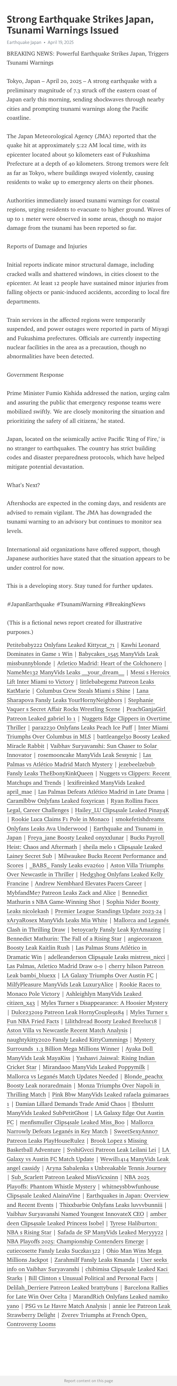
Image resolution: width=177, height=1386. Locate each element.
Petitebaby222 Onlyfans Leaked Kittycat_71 (61, 644)
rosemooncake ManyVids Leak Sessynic (87, 755)
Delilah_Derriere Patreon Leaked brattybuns (62, 1287)
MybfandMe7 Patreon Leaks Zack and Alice (61, 892)
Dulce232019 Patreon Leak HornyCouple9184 (67, 1012)
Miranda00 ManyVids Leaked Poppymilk (94, 1067)
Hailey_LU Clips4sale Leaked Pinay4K (122, 810)
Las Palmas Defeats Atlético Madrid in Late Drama (101, 791)
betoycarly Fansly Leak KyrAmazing (116, 929)
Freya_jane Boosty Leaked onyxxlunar (76, 837)
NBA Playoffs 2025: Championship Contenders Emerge (75, 1241)
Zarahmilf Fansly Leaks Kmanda (94, 1259)
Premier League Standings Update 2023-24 (108, 911)
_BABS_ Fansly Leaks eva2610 (66, 865)
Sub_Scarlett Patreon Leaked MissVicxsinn (64, 1177)
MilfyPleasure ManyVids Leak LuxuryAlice (60, 984)
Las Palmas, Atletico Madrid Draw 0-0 (55, 966)
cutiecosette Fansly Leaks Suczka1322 (53, 1250)
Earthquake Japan (24, 42)
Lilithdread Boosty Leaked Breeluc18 (111, 1021)
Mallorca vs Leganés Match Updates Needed (62, 1076)
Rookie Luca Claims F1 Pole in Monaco (60, 819)
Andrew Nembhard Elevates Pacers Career (88, 883)
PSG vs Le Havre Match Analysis (65, 1306)
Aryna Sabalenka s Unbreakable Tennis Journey (106, 1168)
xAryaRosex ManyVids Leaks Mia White (57, 920)
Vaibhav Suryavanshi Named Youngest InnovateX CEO (75, 1214)
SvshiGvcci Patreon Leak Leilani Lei (111, 1149)
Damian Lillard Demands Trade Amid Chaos (71, 1103)
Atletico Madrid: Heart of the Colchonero (109, 663)
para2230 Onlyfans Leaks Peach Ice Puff (82, 727)
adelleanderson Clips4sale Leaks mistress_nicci (106, 957)
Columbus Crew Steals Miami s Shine (83, 690)
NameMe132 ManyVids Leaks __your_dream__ (65, 672)
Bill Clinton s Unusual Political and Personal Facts (90, 1278)
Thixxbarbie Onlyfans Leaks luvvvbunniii (111, 1204)
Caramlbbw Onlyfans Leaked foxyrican (56, 800)
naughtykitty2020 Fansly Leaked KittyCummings (67, 1039)
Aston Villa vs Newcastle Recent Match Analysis (67, 1030)
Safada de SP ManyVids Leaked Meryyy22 (110, 1232)
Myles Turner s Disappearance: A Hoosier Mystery (104, 1002)
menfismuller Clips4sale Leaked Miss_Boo (72, 1122)
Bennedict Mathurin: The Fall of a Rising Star (64, 938)
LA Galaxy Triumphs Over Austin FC (107, 975)
